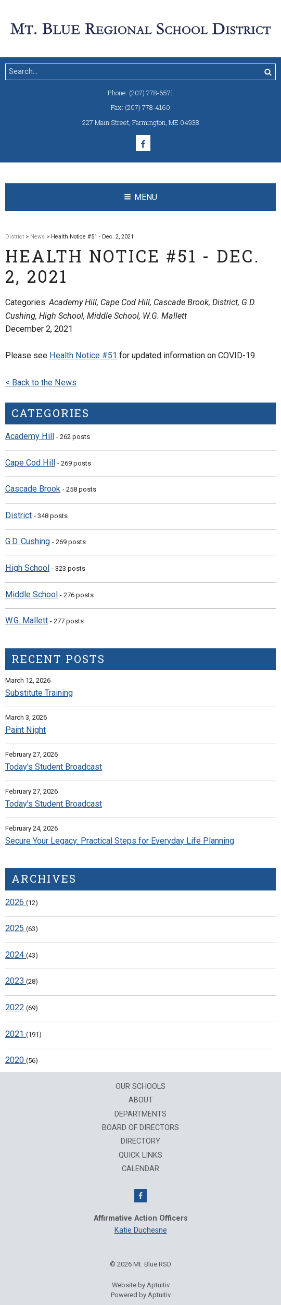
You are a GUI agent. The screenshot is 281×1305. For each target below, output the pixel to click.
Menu (140, 197)
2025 (15, 928)
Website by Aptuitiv (141, 1285)
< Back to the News (40, 382)
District (14, 236)
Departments (140, 1114)
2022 (15, 1007)
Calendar (140, 1169)
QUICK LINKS (140, 1155)
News (37, 236)
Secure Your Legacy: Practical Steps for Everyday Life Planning (119, 841)
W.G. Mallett (26, 620)
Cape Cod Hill (30, 463)
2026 (15, 902)
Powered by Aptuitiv (141, 1295)
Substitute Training (39, 693)
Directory (140, 1141)
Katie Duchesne (140, 1230)
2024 (15, 955)
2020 (15, 1060)
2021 (15, 1034)
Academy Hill (29, 436)
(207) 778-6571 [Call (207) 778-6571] (151, 92)
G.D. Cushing (27, 541)
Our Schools (140, 1086)
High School (27, 568)
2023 (15, 981)
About (141, 1100)
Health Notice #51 (83, 355)
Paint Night (25, 730)
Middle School (31, 594)
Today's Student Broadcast (53, 767)
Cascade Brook (32, 489)
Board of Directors (140, 1128)
